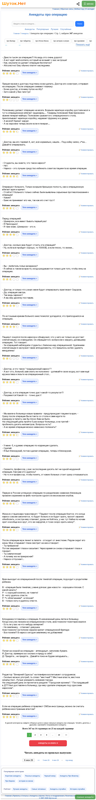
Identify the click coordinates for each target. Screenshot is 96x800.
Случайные (65, 29)
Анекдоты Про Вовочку (69, 776)
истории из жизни (26, 781)
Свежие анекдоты (85, 797)
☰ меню (89, 3)
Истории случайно (77, 789)
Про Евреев (10, 781)
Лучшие (54, 29)
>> (66, 735)
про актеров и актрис (61, 41)
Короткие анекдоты (13, 776)
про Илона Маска (42, 41)
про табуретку (25, 41)
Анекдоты (30, 29)
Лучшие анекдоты (20, 789)
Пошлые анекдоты (32, 776)
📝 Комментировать (85, 71)
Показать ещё (83, 44)
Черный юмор (50, 776)
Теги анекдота (29, 73)
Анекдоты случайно (58, 789)
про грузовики (79, 41)
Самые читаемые (39, 789)
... (52, 735)
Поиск (79, 24)
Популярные (43, 29)
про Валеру (11, 41)
